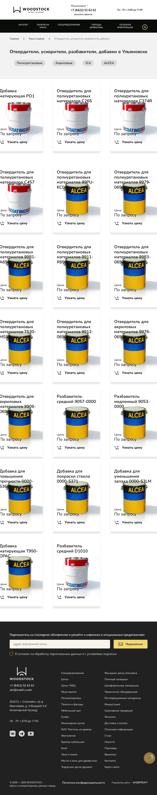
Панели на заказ (43, 26)
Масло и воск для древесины (79, 761)
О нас (108, 735)
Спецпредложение (72, 673)
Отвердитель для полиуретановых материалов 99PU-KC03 (75, 180)
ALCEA (109, 63)
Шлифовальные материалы (122, 685)
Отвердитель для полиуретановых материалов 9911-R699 (75, 254)
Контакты (110, 761)
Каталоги (110, 717)
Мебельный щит (71, 710)
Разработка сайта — (130, 782)
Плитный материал (116, 679)
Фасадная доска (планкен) (121, 673)
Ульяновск (79, 6)
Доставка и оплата (116, 723)
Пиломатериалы (71, 698)
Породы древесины (96, 26)
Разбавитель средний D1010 (72, 549)
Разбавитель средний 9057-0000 (76, 399)
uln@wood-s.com (21, 690)
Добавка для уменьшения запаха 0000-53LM (132, 476)
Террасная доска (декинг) (76, 767)
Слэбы (65, 717)
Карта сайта (112, 767)
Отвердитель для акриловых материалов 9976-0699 (132, 329)
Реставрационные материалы (123, 698)
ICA (88, 63)
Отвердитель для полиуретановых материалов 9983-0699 (132, 254)
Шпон (64, 679)
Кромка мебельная (72, 742)
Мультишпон (69, 692)
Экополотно (68, 735)
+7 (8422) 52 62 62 (83, 10)
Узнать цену (75, 142)
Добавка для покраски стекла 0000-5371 (73, 476)
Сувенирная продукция (119, 710)
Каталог (23, 24)
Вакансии (110, 754)
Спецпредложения (69, 24)
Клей (64, 748)
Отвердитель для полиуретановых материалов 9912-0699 (75, 329)
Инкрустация (112, 704)
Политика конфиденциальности (83, 783)
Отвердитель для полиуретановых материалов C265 (74, 95)
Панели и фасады (72, 704)
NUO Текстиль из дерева (76, 729)
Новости (110, 742)
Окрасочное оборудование (121, 692)
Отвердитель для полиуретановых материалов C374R (133, 95)
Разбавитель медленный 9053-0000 (132, 401)
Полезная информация (125, 26)
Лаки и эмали (69, 754)
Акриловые (64, 63)
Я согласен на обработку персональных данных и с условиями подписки (66, 654)
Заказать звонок (83, 14)
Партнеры (111, 748)
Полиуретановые (29, 63)
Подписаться (131, 644)
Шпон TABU (68, 685)
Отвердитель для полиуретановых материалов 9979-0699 (132, 180)
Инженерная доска (73, 723)
